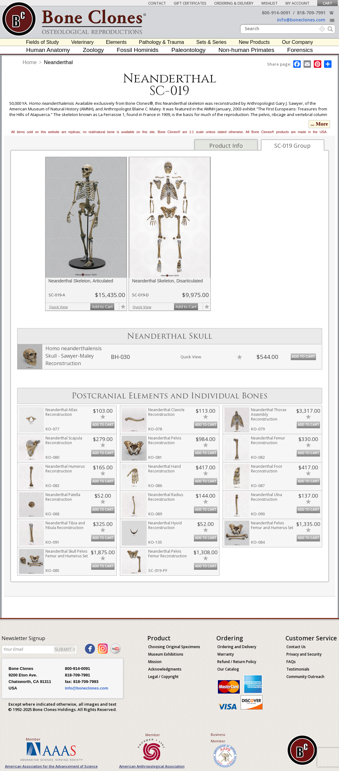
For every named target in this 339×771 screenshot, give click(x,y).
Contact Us (296, 646)
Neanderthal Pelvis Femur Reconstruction (167, 554)
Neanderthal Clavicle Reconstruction (166, 412)
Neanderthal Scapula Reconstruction (63, 440)
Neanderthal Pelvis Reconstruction (164, 440)
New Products (254, 42)
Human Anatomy (48, 50)
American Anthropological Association (152, 766)
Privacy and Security (304, 654)
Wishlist (269, 3)
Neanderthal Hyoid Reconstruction (165, 525)
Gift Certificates (190, 3)
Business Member (218, 737)
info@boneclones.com (301, 20)
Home (30, 62)
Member (33, 739)
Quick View (58, 306)
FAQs (291, 661)
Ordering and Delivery (236, 646)
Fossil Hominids (137, 50)
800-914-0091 (276, 13)
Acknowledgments (164, 669)
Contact (157, 3)
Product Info (226, 145)
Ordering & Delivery (233, 3)
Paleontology (188, 50)
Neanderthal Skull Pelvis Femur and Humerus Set (66, 554)
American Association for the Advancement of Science (51, 766)
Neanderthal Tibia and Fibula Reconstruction (65, 525)
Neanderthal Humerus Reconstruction (65, 469)
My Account (297, 3)
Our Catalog (228, 669)
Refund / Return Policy (236, 661)
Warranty (225, 654)
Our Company (297, 42)
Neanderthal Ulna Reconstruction (266, 497)
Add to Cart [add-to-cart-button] (102, 306)
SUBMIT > (65, 649)
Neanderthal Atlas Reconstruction (61, 412)
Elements (116, 42)
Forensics (300, 50)
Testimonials (297, 669)
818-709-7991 (311, 13)
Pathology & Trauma (161, 42)
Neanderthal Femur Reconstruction (268, 440)
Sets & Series (211, 42)
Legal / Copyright (163, 676)
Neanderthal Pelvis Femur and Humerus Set (272, 525)
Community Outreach (305, 676)
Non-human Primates (247, 50)
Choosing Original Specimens (174, 646)
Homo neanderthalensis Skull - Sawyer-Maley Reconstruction (73, 356)
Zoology (93, 50)
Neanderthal (58, 62)
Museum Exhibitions (165, 654)
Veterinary (82, 42)
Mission (155, 661)
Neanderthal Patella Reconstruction (62, 497)
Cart (327, 3)
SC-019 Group (292, 145)
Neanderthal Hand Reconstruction (164, 469)
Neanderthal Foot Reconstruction (266, 469)
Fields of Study (42, 42)
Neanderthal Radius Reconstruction (165, 497)
